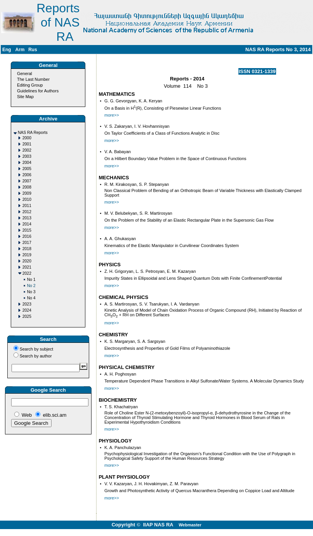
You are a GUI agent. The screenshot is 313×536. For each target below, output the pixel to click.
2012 (26, 212)
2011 (26, 206)
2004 (26, 162)
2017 (26, 242)
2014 (26, 224)
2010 (26, 199)
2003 (26, 156)
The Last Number (33, 79)
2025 (26, 316)
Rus (32, 49)
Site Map (25, 96)
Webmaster (190, 525)
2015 (26, 230)
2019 (26, 255)
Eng (6, 49)
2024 (26, 310)
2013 (26, 218)
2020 (26, 261)
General (24, 73)
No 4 (31, 298)
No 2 (31, 286)
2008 (26, 187)
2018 (26, 249)
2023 (26, 304)
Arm (20, 49)
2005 (26, 169)
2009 (26, 193)
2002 (26, 150)
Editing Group (30, 85)
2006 (26, 175)
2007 (26, 181)
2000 (26, 138)
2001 (26, 144)
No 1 (31, 279)
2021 (26, 267)
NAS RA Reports (32, 132)
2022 (26, 273)
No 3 (31, 292)
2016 (26, 236)
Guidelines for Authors (37, 90)
